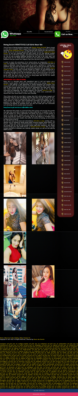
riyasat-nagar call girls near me (26, 376)
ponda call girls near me (40, 368)
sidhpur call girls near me (24, 382)
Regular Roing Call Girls (39, 47)
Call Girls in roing (39, 121)
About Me (29, 32)
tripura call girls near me (33, 386)
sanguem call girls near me (34, 379)
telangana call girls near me (49, 384)
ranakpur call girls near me (52, 373)
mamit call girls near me (30, 346)
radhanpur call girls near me (26, 371)
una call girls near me (32, 387)
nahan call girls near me (28, 357)
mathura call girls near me (51, 349)
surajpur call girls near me (45, 383)
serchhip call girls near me (39, 380)
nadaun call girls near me (44, 355)
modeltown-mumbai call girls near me (34, 352)
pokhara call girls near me (24, 368)
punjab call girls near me (39, 370)
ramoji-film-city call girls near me (33, 373)
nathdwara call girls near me (50, 360)
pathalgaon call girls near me (36, 367)
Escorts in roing (47, 90)
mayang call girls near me (26, 351)
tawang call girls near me (32, 384)
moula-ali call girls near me (41, 354)
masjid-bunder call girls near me (33, 349)
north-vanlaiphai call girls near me (31, 363)
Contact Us (27, 338)
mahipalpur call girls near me (43, 345)
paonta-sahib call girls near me (27, 365)
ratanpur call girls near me (36, 374)
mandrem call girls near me (46, 346)
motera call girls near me (24, 354)
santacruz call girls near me (52, 379)
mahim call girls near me (26, 345)
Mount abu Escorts (38, 339)
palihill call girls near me (39, 364)
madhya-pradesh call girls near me (29, 343)
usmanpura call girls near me (47, 387)
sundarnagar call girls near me (28, 383)
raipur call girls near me (43, 371)
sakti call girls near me (45, 377)
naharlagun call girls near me (44, 357)
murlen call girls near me (29, 355)
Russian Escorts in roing (38, 126)
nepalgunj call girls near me (44, 361)
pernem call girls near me (54, 367)
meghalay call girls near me (42, 351)
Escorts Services (48, 32)
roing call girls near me (43, 376)
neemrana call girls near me (27, 361)
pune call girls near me (24, 370)
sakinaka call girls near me (29, 377)
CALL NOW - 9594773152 (39, 390)
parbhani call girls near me (45, 365)
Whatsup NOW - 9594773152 (39, 394)
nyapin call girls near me (49, 363)
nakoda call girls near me (28, 358)
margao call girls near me (36, 348)
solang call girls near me (39, 382)
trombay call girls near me (49, 386)
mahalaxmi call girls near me (49, 343)
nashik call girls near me (34, 360)
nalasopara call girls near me (44, 358)
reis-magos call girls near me (53, 374)
